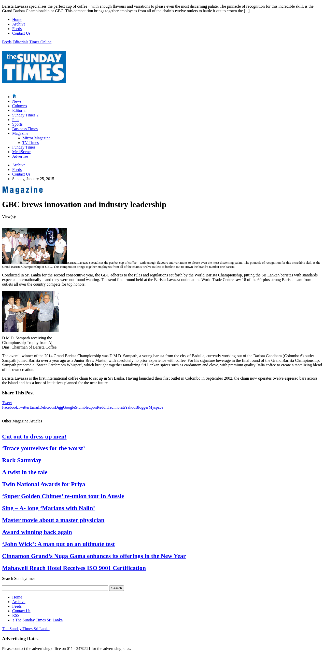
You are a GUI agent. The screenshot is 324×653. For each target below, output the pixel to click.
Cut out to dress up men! (34, 436)
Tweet (7, 403)
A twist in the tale (25, 472)
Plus (15, 119)
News (16, 101)
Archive (18, 24)
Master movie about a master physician (53, 520)
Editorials (20, 42)
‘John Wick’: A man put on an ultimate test (58, 544)
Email (34, 407)
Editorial (19, 110)
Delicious (47, 407)
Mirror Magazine (36, 138)
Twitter (24, 407)
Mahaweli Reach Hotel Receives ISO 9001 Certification (74, 568)
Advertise (20, 156)
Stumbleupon (86, 407)
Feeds (17, 28)
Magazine (20, 133)
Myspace (156, 407)
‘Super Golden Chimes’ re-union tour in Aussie (63, 496)
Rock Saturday (21, 460)
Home (17, 19)
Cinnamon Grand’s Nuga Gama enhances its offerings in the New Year (94, 556)
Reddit (102, 407)
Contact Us (21, 33)
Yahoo (130, 407)
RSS (15, 615)
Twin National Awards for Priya (43, 484)
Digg (59, 407)
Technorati (116, 407)
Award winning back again (37, 532)
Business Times (25, 129)
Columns (19, 106)
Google (69, 407)
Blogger (142, 407)
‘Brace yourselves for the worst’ (43, 448)
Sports (17, 124)
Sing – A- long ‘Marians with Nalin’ (48, 508)
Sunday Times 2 (25, 115)
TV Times (30, 142)
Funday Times (23, 147)
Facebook (10, 407)
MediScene (21, 152)
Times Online (40, 42)
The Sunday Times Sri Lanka (37, 620)
